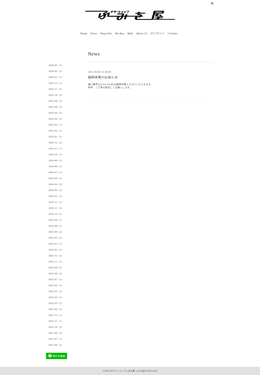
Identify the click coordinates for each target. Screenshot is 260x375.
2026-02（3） (56, 71)
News (94, 33)
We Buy (119, 33)
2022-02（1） (56, 309)
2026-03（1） (56, 65)
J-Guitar (173, 33)
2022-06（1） (56, 285)
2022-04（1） (56, 297)
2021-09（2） (56, 333)
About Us (142, 33)
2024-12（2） (56, 142)
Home (84, 33)
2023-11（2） (56, 208)
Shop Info (106, 33)
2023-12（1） (56, 202)
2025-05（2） (56, 118)
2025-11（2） (56, 89)
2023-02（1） (56, 249)
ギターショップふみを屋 (122, 371)
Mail (130, 33)
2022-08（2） (56, 273)
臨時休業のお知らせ (103, 77)
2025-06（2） (56, 112)
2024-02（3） (56, 196)
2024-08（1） (56, 166)
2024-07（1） (56, 172)
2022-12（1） (56, 255)
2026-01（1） (56, 77)
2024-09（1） (56, 160)
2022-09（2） (56, 267)
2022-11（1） (56, 261)
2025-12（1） (56, 83)
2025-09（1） (56, 101)
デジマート (158, 33)
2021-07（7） (56, 339)
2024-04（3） (56, 184)
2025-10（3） (56, 95)
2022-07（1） (56, 279)
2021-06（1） (56, 345)
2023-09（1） (56, 220)
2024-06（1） (56, 178)
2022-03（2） (56, 303)
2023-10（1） (56, 214)
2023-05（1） (56, 237)
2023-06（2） (56, 231)
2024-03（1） (56, 190)
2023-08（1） (56, 226)
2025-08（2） (56, 107)
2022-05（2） (56, 291)
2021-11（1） (56, 321)
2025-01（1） (56, 136)
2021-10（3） (56, 327)
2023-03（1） (56, 243)
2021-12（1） (56, 315)
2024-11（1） (56, 148)
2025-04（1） (56, 124)
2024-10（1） (56, 154)
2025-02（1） (56, 130)
